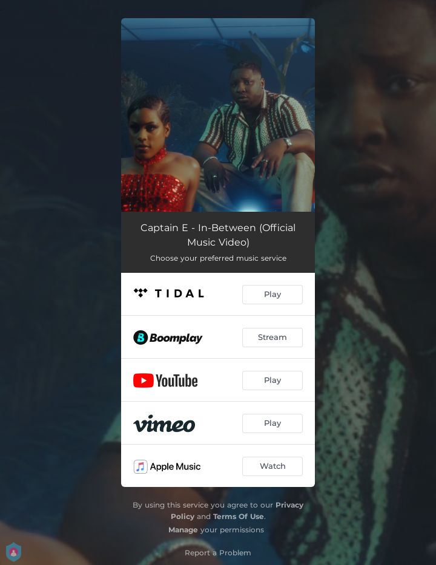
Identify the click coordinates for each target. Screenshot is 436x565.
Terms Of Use (238, 516)
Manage (183, 529)
